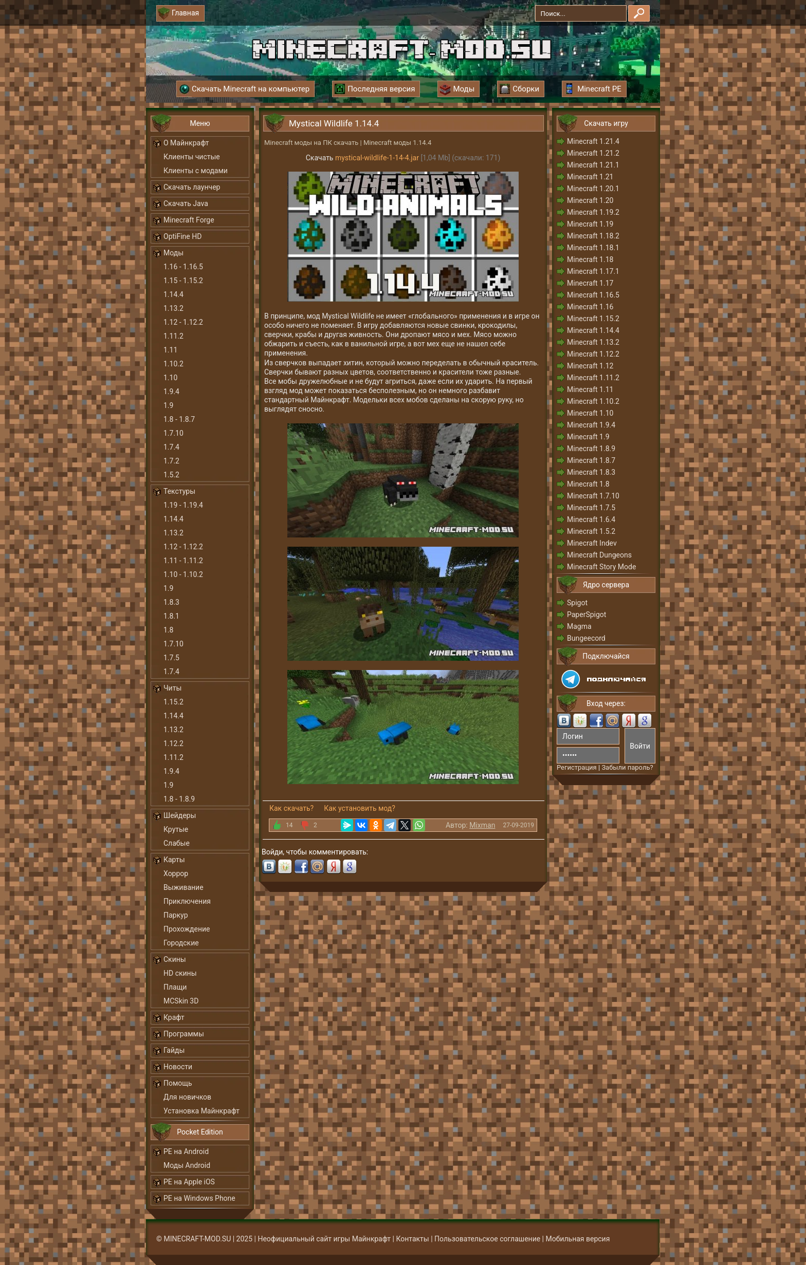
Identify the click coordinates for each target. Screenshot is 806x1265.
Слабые (176, 843)
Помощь (177, 1083)
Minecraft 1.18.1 (593, 248)
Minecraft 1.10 (590, 413)
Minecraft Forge (188, 220)
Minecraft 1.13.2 (593, 342)
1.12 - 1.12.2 (183, 322)
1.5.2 (171, 475)
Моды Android (186, 1165)
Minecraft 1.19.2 (593, 212)
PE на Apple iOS (189, 1182)
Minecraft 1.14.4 (593, 330)
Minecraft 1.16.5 (593, 295)
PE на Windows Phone (199, 1198)
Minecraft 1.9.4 (591, 425)
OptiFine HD (182, 236)
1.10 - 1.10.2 (183, 574)
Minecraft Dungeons (599, 555)
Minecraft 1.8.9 (591, 448)
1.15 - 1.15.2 (183, 280)
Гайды (174, 1050)
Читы (172, 688)
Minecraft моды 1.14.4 (397, 142)
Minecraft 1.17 (590, 283)
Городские (181, 943)
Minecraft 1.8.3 (591, 472)
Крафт (174, 1017)
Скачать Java (185, 203)
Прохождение (186, 929)
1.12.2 (173, 743)
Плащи (175, 987)
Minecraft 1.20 (590, 200)
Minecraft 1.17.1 (593, 271)
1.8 (168, 630)
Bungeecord (586, 638)
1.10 (170, 378)
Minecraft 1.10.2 (593, 401)
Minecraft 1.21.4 (593, 141)
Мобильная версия (578, 1239)
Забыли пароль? (627, 767)
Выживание (183, 887)
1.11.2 (173, 336)
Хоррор (175, 873)
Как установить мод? (359, 808)
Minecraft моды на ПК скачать (311, 142)
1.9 (168, 405)
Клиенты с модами (195, 170)
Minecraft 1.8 (588, 484)
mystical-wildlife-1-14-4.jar (377, 158)
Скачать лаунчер (191, 187)
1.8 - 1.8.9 (179, 799)
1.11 (170, 350)
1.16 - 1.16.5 (183, 267)
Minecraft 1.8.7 (591, 460)
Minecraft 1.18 (590, 259)
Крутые (175, 829)
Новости (177, 1067)
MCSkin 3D (180, 1001)
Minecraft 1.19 (590, 224)
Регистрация (577, 767)
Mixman (482, 825)
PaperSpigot (586, 614)
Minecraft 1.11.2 (593, 378)
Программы (183, 1034)
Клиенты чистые (191, 157)
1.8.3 (171, 602)
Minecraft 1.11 (590, 389)
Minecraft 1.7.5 (591, 508)
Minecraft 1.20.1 (593, 188)
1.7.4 (171, 447)
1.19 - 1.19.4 (183, 505)
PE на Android (186, 1151)
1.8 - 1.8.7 (179, 419)
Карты (174, 859)
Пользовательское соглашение (487, 1239)
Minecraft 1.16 (590, 307)
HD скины (180, 973)
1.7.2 (171, 461)
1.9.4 (171, 391)
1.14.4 (173, 294)
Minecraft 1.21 (590, 177)
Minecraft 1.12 (590, 366)
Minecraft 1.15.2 (593, 318)
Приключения (187, 901)
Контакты (412, 1239)
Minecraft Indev (592, 543)
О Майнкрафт (186, 143)
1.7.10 (173, 433)
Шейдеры (179, 815)
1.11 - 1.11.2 (183, 560)
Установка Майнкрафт (201, 1111)
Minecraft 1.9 (588, 437)
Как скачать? (291, 808)
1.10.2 (173, 364)
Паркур (175, 915)
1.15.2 (173, 702)
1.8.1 (171, 616)
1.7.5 (171, 658)
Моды (173, 253)
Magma (579, 626)
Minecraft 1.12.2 (593, 354)
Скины (174, 959)
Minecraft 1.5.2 (591, 531)
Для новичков (187, 1097)
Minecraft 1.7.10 (593, 496)
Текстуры (179, 491)
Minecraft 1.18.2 (593, 236)
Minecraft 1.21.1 (593, 165)
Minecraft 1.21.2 (593, 153)
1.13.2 (173, 308)
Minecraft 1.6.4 (591, 519)
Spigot (577, 603)
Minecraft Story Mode (601, 567)
